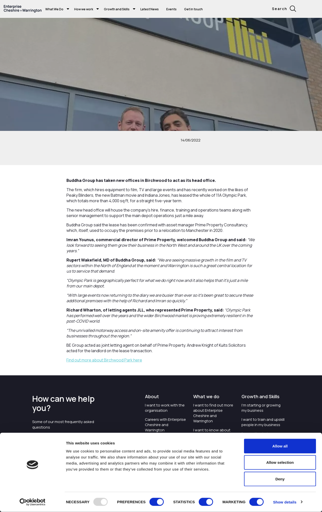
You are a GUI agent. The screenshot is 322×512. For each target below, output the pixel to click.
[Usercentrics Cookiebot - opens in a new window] (33, 502)
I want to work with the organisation (165, 407)
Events (171, 9)
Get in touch (193, 9)
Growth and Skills (117, 9)
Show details (284, 502)
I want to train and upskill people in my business (263, 422)
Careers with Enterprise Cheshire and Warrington (165, 425)
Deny (280, 479)
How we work (83, 9)
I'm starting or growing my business (261, 407)
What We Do (54, 9)
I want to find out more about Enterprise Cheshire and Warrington (213, 413)
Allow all (280, 446)
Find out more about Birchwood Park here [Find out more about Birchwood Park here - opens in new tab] (104, 360)
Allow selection (280, 462)
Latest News (149, 9)
